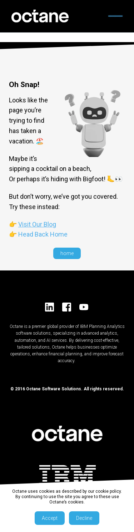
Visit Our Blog (37, 224)
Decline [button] (84, 518)
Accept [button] (50, 518)
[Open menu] (115, 16)
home (67, 253)
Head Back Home (43, 234)
